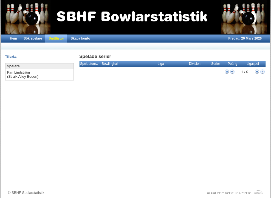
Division (196, 64)
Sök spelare (33, 38)
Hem (13, 38)
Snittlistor (56, 38)
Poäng (234, 64)
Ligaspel (254, 64)
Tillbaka (10, 56)
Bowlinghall (111, 64)
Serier (216, 64)
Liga (162, 64)
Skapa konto (80, 38)
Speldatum (89, 64)
